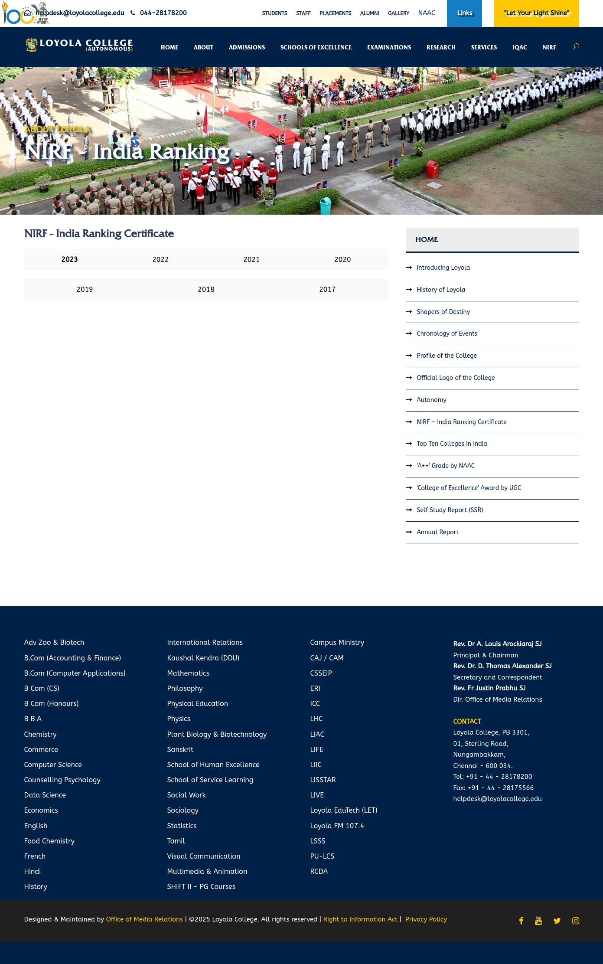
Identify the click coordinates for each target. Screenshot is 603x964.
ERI (315, 688)
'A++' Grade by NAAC (446, 466)
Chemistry (40, 734)
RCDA (319, 871)
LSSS (318, 841)
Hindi (32, 871)
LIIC (316, 765)
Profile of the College (447, 355)
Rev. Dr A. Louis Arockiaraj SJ (497, 644)
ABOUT (203, 47)
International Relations (205, 642)
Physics (179, 719)
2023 (69, 259)
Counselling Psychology (62, 780)
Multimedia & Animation (207, 871)
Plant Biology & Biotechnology (217, 734)
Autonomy (432, 400)
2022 (160, 259)
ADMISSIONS (247, 47)
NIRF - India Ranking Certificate (462, 422)
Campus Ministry (337, 642)
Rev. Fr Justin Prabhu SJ (489, 688)
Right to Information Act (360, 919)
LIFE (316, 749)
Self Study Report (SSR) (450, 510)
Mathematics (188, 673)
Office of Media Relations (144, 919)
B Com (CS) (41, 688)
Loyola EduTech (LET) (344, 810)
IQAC (519, 47)
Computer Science (53, 765)
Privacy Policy (426, 919)
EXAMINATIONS (389, 47)
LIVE (317, 795)
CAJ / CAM (327, 658)
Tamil (176, 841)
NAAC (426, 13)
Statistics (182, 826)
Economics (41, 810)
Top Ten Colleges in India (452, 444)
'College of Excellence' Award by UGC (469, 488)
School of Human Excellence (213, 765)
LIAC (317, 734)
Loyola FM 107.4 (337, 826)
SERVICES (484, 47)
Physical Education (197, 703)
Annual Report (438, 532)
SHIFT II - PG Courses (201, 886)
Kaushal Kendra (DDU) (203, 658)
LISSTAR (323, 780)
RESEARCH (441, 47)
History (35, 886)
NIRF (549, 47)
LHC (316, 719)
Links (464, 13)
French (35, 856)
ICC (315, 703)
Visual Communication (204, 856)
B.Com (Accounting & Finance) (72, 658)
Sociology (183, 810)
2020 (342, 259)
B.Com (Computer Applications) (75, 673)
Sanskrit (180, 749)
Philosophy (185, 688)
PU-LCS (322, 856)
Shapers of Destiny (443, 312)
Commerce (41, 749)
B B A (33, 719)
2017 (327, 289)
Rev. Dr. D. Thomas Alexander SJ (502, 666)
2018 (206, 289)
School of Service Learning (210, 780)
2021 (251, 259)
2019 (84, 289)
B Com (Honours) (51, 703)
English (36, 826)
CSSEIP (321, 673)
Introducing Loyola (443, 267)
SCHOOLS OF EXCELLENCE (316, 47)
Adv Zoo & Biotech (54, 642)
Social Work (186, 795)
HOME (169, 47)
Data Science (45, 795)
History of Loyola (441, 290)
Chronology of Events (447, 333)
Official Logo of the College (456, 378)
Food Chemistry (49, 841)
